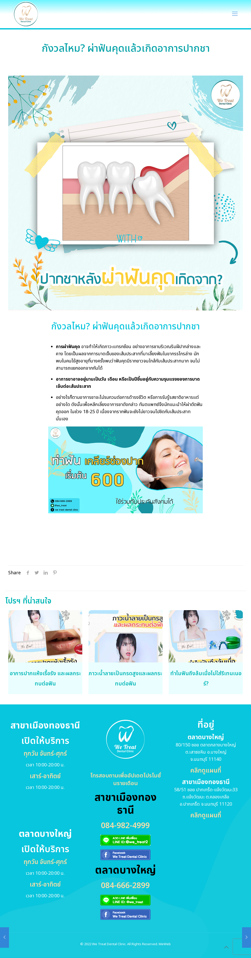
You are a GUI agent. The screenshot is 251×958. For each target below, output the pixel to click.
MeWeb (165, 944)
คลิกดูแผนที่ (205, 770)
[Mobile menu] (234, 14)
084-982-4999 (125, 826)
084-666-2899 (125, 886)
